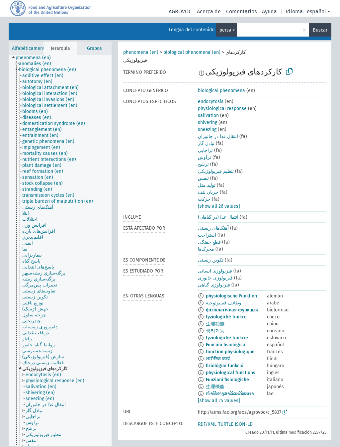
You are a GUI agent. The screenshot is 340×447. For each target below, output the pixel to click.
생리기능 (215, 331)
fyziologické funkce (226, 317)
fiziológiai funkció (224, 366)
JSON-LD (244, 424)
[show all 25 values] (219, 400)
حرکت (204, 199)
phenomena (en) (140, 52)
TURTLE (225, 424)
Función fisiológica (225, 345)
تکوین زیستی (210, 260)
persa (225, 30)
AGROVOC (180, 11)
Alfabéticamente (29, 48)
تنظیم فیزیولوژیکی (216, 171)
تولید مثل (206, 185)
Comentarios (241, 11)
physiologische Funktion (231, 296)
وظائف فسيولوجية (223, 303)
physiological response (222, 108)
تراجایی (205, 150)
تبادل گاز (206, 143)
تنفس (203, 178)
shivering (207, 122)
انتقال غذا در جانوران (218, 136)
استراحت (207, 235)
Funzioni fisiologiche (227, 380)
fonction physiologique (230, 352)
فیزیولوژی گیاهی (214, 285)
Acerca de (209, 11)
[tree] (60, 250)
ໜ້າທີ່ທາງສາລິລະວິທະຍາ (230, 393)
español (316, 11)
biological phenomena (221, 90)
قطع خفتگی (209, 242)
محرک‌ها (206, 249)
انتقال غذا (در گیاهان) (218, 217)
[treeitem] (36, 58)
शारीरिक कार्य (218, 359)
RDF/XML (207, 424)
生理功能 (215, 324)
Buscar (320, 30)
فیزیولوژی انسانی (215, 271)
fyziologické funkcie (227, 338)
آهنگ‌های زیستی (213, 228)
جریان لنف (208, 192)
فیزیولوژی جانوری (215, 278)
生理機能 (215, 387)
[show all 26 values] (219, 206)
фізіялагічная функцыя (232, 310)
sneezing (207, 129)
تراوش (204, 157)
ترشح (203, 164)
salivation (208, 115)
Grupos (94, 48)
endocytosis (210, 101)
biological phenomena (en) (191, 52)
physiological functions (230, 373)
